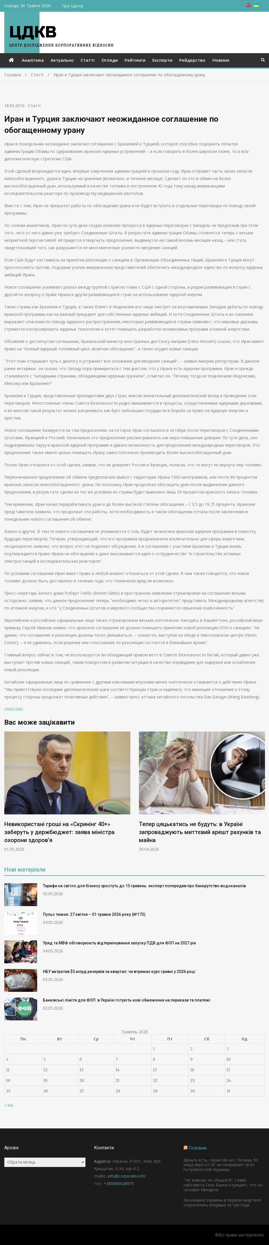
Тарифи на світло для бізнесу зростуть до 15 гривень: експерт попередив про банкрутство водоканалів (144, 886)
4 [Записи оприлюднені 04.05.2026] (7, 1059)
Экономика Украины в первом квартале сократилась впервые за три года (222, 1202)
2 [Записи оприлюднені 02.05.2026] (191, 1048)
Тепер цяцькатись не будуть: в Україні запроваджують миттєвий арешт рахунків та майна (200, 832)
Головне (198, 1148)
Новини (220, 60)
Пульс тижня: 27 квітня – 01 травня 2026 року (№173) (94, 914)
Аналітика (33, 60)
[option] (67, 792)
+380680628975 (119, 1183)
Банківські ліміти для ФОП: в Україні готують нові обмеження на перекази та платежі (126, 1000)
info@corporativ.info (127, 1176)
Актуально (62, 60)
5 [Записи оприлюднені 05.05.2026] (44, 1059)
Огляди (109, 60)
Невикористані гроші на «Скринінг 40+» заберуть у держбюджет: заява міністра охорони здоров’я (59, 832)
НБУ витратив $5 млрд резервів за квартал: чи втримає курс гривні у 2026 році (119, 971)
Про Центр (72, 6)
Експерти (162, 60)
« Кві (8, 1105)
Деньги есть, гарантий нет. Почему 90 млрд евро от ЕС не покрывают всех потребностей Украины (221, 1164)
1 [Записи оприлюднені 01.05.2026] (154, 1048)
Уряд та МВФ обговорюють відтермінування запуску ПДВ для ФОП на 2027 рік (119, 943)
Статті (88, 60)
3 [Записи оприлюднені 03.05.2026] (227, 1048)
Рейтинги (135, 60)
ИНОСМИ (13, 709)
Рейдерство (192, 60)
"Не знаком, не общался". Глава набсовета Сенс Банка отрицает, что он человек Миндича (223, 1184)
